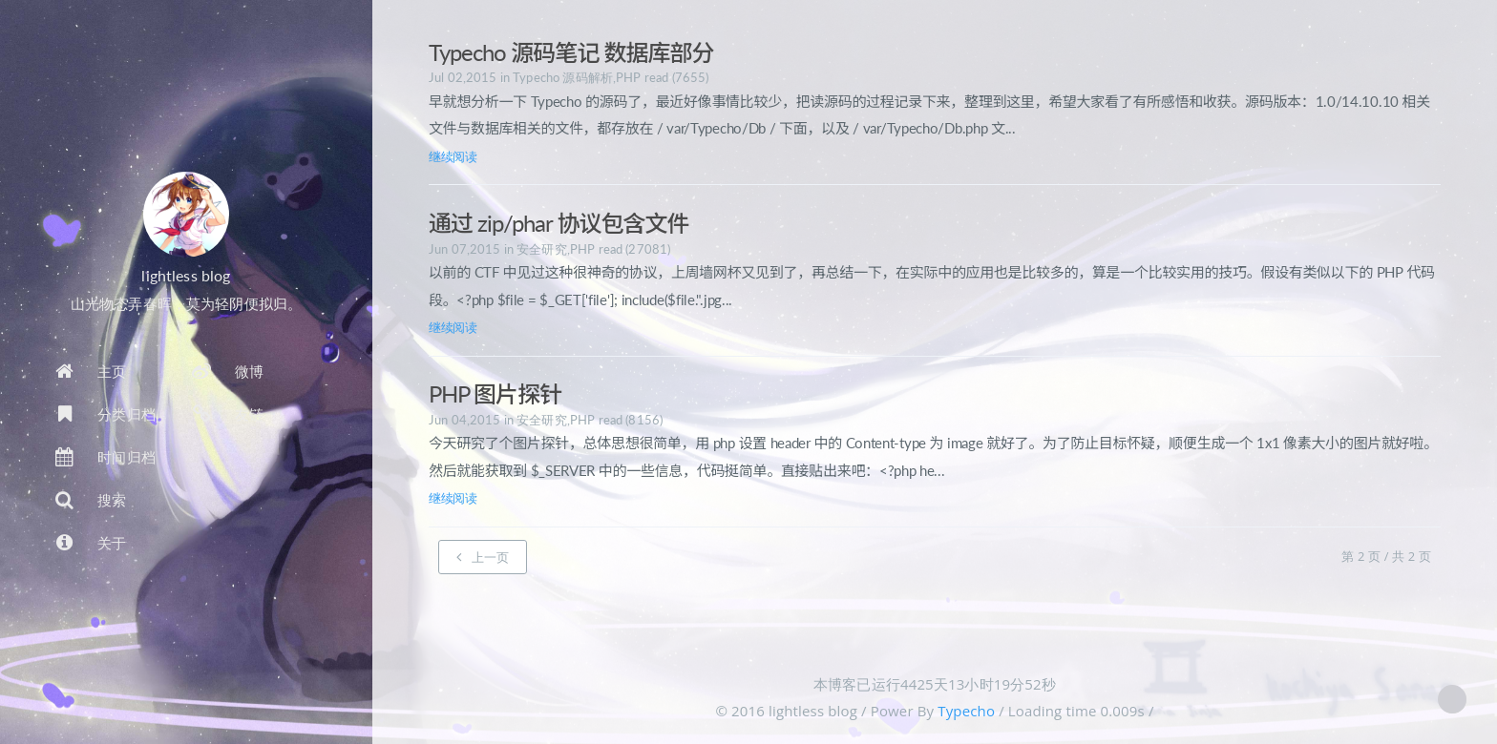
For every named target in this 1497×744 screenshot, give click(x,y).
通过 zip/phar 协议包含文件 (559, 223)
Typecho (966, 710)
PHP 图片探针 (495, 393)
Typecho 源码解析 (563, 77)
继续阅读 (453, 156)
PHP (628, 77)
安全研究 (542, 249)
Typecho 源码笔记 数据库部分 (571, 52)
